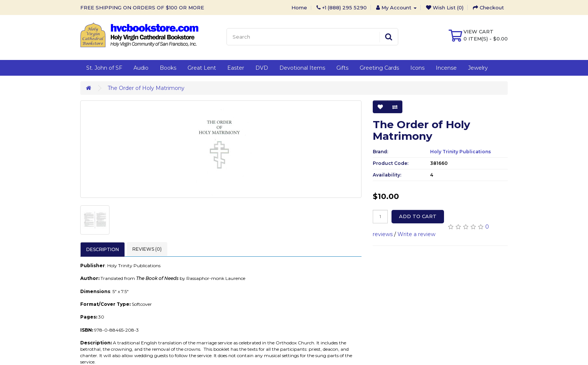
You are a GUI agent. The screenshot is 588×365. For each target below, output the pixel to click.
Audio (141, 67)
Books (168, 67)
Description (102, 249)
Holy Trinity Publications (460, 151)
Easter (235, 67)
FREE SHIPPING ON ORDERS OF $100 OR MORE (142, 7)
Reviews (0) (147, 249)
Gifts (342, 67)
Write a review (416, 234)
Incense (446, 67)
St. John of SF (104, 67)
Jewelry (478, 67)
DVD (261, 67)
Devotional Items (302, 67)
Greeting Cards (379, 67)
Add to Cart (417, 216)
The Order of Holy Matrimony (146, 88)
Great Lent (202, 67)
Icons (417, 67)
